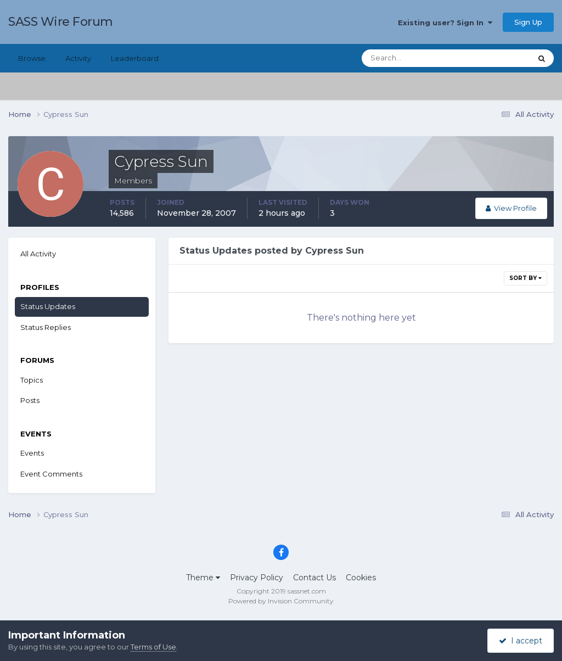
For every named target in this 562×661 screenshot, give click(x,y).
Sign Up (528, 22)
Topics (31, 380)
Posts (30, 400)
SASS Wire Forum (60, 21)
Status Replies (45, 327)
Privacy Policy (256, 577)
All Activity (38, 253)
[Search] (411, 58)
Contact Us (314, 577)
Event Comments (51, 473)
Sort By (525, 278)
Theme (203, 577)
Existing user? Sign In (445, 22)
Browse (32, 58)
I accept (520, 641)
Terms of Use (153, 646)
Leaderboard (135, 58)
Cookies (361, 577)
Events (32, 453)
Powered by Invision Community (281, 601)
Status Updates (47, 306)
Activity (78, 58)
